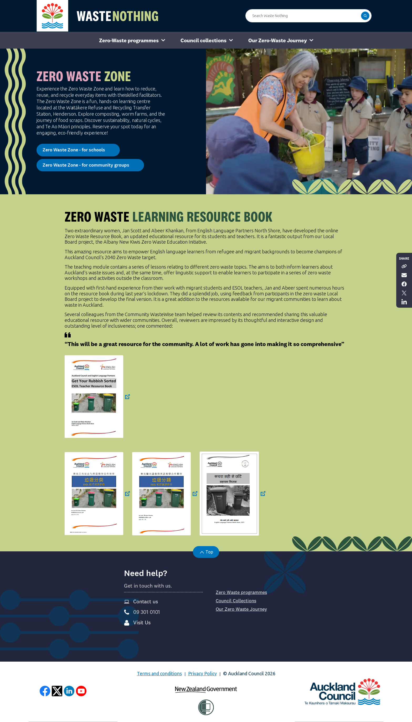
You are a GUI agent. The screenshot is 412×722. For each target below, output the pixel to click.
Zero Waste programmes (241, 592)
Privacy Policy (202, 673)
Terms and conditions (159, 673)
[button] (365, 16)
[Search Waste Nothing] (308, 15)
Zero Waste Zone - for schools (78, 146)
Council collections (203, 40)
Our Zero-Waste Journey (277, 40)
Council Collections (236, 601)
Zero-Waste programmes (129, 40)
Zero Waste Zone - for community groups (90, 161)
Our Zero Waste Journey (241, 609)
